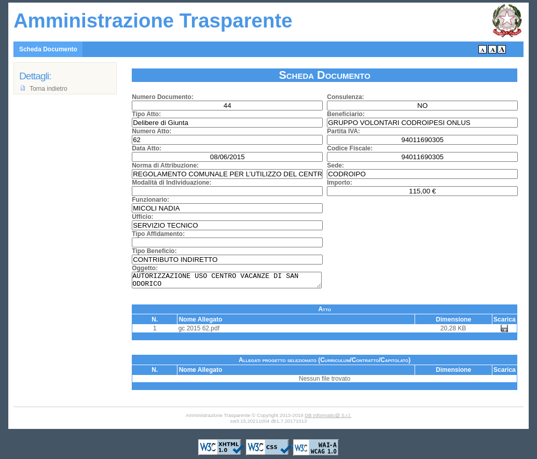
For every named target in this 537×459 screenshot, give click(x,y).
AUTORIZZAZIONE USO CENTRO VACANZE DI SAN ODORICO (227, 281)
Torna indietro (48, 88)
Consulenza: (345, 97)
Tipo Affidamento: (158, 234)
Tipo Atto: (146, 114)
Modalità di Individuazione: (171, 182)
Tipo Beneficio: (154, 251)
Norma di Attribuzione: (165, 165)
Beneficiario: (346, 114)
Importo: (339, 182)
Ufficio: (142, 216)
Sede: (335, 165)
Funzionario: (150, 199)
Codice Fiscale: (350, 148)
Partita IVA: (343, 131)
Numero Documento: (163, 97)
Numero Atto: (151, 131)
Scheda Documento (48, 49)
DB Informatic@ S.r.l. (328, 418)
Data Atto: (146, 148)
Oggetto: (145, 268)
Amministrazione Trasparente (153, 20)
